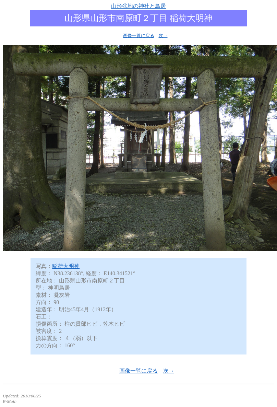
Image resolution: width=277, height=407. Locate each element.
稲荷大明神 (66, 266)
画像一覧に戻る (138, 35)
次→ (163, 35)
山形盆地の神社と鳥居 (138, 6)
